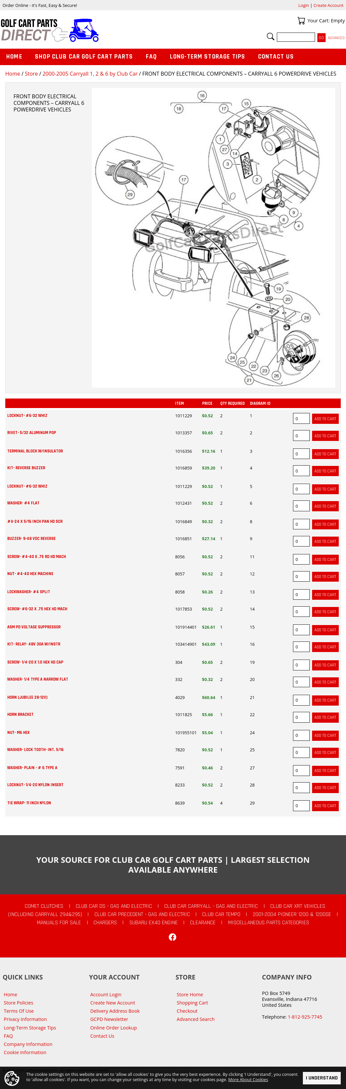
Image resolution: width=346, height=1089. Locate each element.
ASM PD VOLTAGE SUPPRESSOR (34, 627)
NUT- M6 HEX (18, 732)
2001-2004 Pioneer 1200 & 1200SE (292, 914)
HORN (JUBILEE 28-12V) (27, 697)
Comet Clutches (44, 906)
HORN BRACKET (20, 714)
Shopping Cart (192, 1003)
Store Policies (18, 1003)
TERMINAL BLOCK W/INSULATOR (35, 451)
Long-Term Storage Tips (207, 57)
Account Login (105, 994)
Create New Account (112, 1003)
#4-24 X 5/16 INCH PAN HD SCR (35, 521)
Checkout (187, 1011)
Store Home (190, 994)
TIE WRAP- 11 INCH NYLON (29, 803)
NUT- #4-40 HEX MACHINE (30, 573)
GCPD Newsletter (109, 1019)
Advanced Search (196, 1019)
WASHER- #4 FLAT (23, 503)
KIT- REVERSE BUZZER (26, 468)
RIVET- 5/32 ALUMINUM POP (31, 432)
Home (12, 73)
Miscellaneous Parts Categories (268, 922)
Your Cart (301, 20)
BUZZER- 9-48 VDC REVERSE (31, 538)
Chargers (105, 922)
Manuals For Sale (59, 922)
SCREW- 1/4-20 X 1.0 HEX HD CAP (35, 662)
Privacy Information (25, 1019)
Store (31, 73)
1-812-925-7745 (305, 1017)
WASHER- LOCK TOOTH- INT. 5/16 (35, 749)
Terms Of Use (19, 1011)
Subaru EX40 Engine (153, 922)
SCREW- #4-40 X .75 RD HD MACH (36, 556)
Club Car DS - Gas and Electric (114, 906)
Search (270, 36)
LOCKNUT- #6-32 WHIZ (27, 415)
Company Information (28, 1044)
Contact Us (276, 57)
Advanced (336, 38)
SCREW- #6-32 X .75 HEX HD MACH (37, 609)
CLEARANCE (203, 922)
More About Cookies (248, 1079)
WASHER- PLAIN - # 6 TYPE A (32, 767)
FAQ (151, 57)
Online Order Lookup (113, 1028)
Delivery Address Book (115, 1011)
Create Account (328, 5)
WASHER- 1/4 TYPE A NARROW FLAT (37, 679)
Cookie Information (25, 1052)
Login (303, 5)
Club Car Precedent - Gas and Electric (142, 914)
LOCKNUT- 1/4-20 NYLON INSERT (35, 784)
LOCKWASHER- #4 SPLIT (28, 591)
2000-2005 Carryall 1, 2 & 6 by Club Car (90, 73)
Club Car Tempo (221, 914)
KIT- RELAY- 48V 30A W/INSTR (33, 644)
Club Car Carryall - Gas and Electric (211, 906)
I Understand (322, 1078)
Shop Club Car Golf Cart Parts (84, 57)
